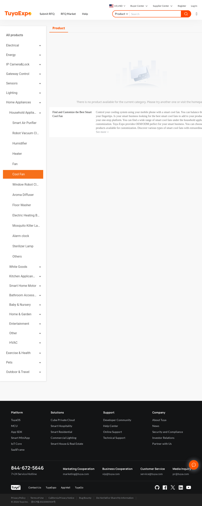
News (155, 426)
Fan (15, 164)
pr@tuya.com (181, 474)
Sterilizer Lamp (22, 246)
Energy (11, 55)
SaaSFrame (17, 449)
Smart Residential (61, 431)
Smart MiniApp (20, 437)
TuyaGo (79, 487)
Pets (9, 362)
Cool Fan (18, 174)
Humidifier (19, 143)
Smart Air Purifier (24, 123)
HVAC (13, 343)
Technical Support (114, 437)
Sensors (12, 83)
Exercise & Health (18, 353)
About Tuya (159, 420)
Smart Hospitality (61, 426)
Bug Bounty (85, 497)
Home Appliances (18, 102)
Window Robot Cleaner (26, 184)
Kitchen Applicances (22, 276)
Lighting (11, 93)
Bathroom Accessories (22, 295)
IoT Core (16, 443)
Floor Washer (21, 205)
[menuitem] (23, 35)
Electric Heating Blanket (26, 215)
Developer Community (117, 420)
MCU (14, 426)
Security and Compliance (167, 431)
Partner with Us (162, 443)
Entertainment (19, 324)
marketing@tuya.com (76, 474)
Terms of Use (37, 497)
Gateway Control (17, 74)
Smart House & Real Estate (67, 443)
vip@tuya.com (111, 474)
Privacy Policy (18, 497)
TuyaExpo (51, 487)
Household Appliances (22, 112)
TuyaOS (15, 420)
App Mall (65, 487)
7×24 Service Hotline (24, 474)
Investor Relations (163, 437)
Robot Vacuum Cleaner (26, 133)
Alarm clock (20, 236)
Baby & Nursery (20, 305)
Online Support (112, 431)
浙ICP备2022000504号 (43, 501)
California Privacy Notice (61, 497)
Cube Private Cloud (63, 420)
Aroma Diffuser (23, 195)
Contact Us (34, 487)
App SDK (16, 431)
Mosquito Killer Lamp (26, 226)
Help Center (110, 426)
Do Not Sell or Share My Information (115, 497)
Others (17, 256)
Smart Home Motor (22, 286)
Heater (17, 154)
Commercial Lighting (63, 437)
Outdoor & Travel (17, 372)
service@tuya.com (151, 474)
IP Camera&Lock (17, 64)
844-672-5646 (27, 467)
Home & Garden (20, 314)
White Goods (18, 267)
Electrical (12, 45)
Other (13, 333)
